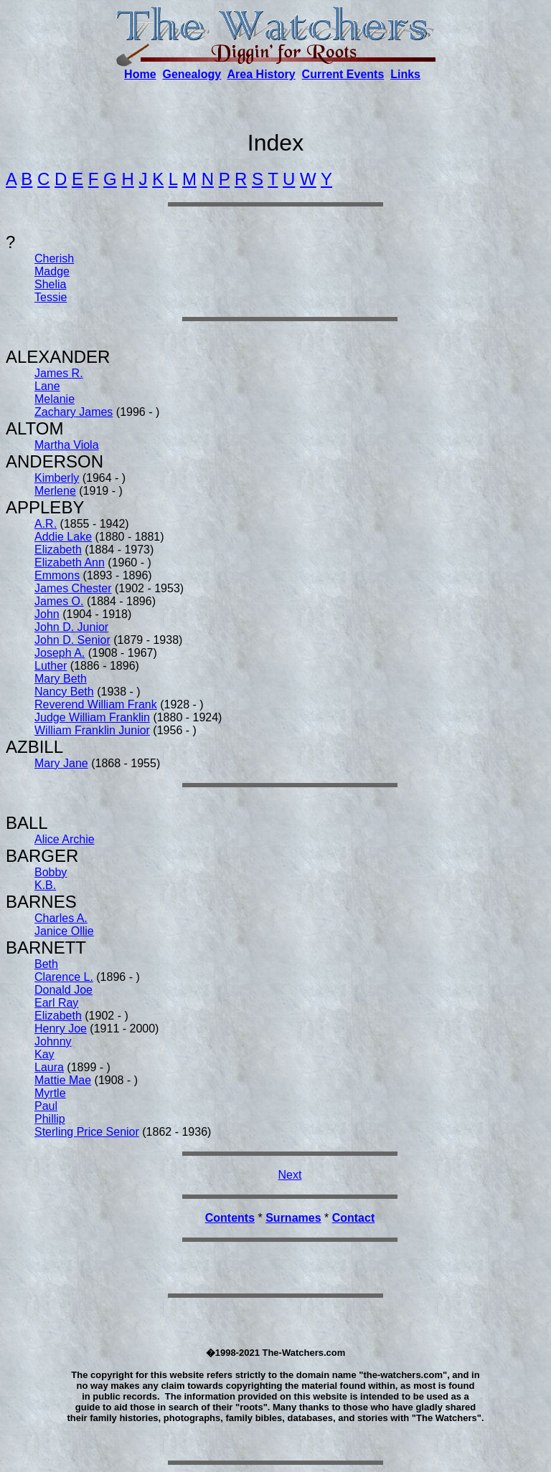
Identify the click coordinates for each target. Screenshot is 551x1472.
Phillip (49, 1119)
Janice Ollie (64, 931)
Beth (46, 964)
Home (140, 74)
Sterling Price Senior (86, 1132)
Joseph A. (59, 653)
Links (405, 74)
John (47, 614)
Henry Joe (60, 1028)
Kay (44, 1054)
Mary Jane (61, 763)
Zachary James (73, 412)
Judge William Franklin (92, 717)
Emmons (57, 575)
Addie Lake (63, 537)
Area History (261, 74)
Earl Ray (56, 1003)
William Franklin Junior (92, 730)
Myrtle (50, 1093)
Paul (45, 1106)
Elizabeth (58, 549)
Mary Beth (60, 679)
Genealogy (191, 74)
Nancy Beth (64, 691)
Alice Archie (64, 839)
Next (290, 1175)
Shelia (50, 284)
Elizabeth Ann (69, 562)
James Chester (73, 588)
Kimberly (56, 478)
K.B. (45, 885)
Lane (47, 386)
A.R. (45, 524)
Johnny (53, 1041)
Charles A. (61, 918)
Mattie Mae (62, 1080)
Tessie (50, 297)
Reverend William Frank (95, 704)
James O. (58, 601)
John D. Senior (72, 640)
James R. (58, 373)
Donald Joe (63, 990)
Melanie (54, 399)
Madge (52, 271)
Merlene (55, 491)
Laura (49, 1067)
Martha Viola (66, 445)
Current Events (343, 74)
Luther (50, 666)
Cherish (54, 258)
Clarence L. (63, 977)
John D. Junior (71, 627)
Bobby (50, 872)
